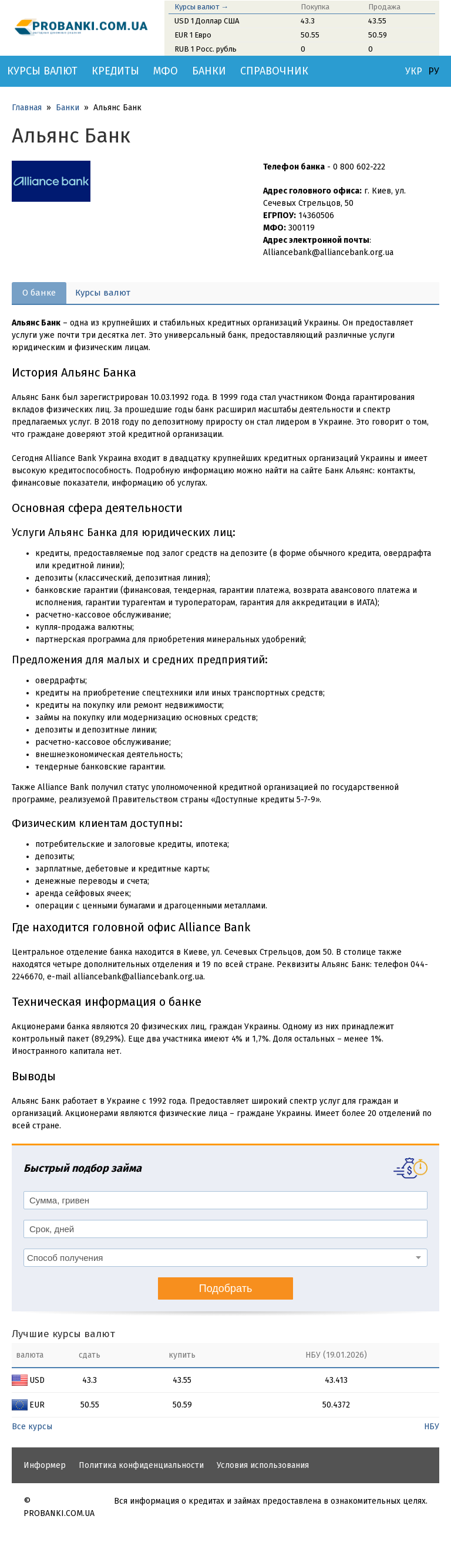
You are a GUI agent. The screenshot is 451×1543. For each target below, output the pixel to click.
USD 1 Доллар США (206, 20)
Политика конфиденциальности (141, 1465)
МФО (165, 71)
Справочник (274, 71)
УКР (413, 71)
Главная (27, 108)
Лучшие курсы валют (63, 1334)
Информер (44, 1465)
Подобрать (226, 1288)
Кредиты (115, 71)
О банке (39, 292)
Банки (209, 71)
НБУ (431, 1427)
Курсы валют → (201, 6)
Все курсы (32, 1427)
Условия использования (263, 1465)
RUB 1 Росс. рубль (205, 49)
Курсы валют (42, 71)
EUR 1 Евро (192, 34)
